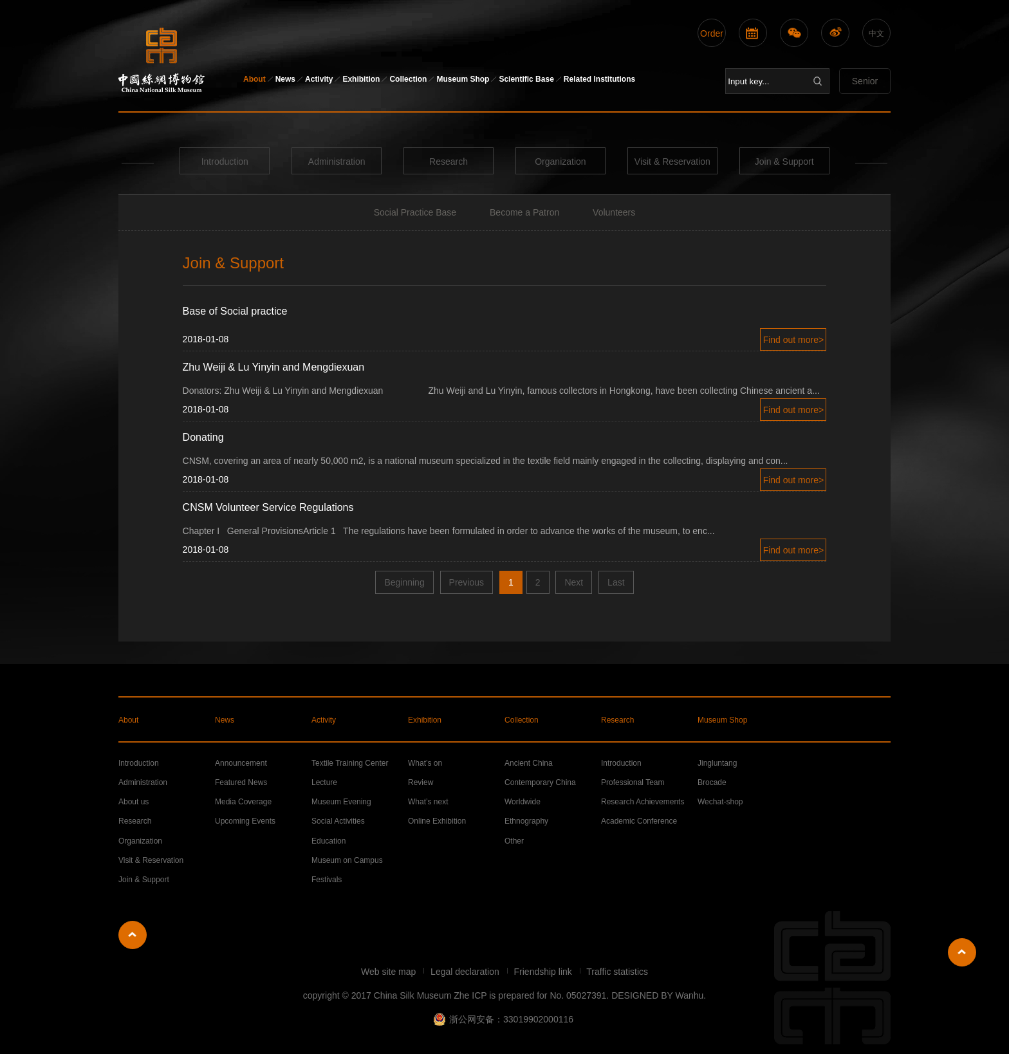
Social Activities (338, 821)
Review (420, 782)
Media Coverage (243, 801)
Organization (560, 161)
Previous (466, 582)
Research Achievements (642, 801)
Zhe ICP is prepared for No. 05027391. (531, 995)
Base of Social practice (235, 311)
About (254, 79)
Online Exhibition (437, 821)
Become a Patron (524, 212)
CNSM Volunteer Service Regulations (268, 507)
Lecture (324, 782)
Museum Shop (462, 79)
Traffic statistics (617, 971)
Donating (203, 437)
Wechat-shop (720, 801)
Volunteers (614, 212)
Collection (408, 79)
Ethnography (526, 821)
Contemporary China (540, 782)
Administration (337, 161)
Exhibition (361, 79)
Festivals (326, 879)
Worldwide (522, 801)
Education (328, 841)
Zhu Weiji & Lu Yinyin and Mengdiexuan (274, 367)
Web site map (389, 971)
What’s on (425, 763)
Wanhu (689, 995)
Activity (319, 79)
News (285, 79)
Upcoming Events (245, 821)
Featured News (241, 782)
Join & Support (784, 161)
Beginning (404, 582)
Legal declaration (466, 971)
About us (133, 801)
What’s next (428, 801)
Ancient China (528, 763)
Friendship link (544, 971)
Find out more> (793, 340)
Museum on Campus (347, 860)
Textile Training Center (349, 763)
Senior (865, 81)
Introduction (224, 161)
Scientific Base (526, 79)
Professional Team (633, 782)
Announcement (241, 763)
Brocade (712, 782)
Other (514, 841)
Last (615, 582)
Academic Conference (639, 821)
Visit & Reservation (672, 161)
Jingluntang (717, 763)
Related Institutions (599, 79)
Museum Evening (341, 801)
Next (573, 582)
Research (448, 161)
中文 (876, 33)
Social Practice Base (415, 212)
